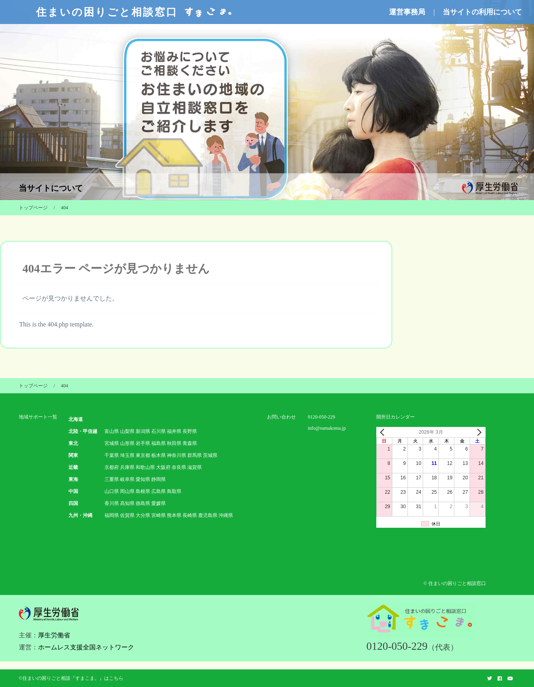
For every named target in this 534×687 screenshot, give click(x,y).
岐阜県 (127, 479)
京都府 (111, 467)
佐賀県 (127, 515)
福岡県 (111, 515)
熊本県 (174, 515)
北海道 (75, 419)
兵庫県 (127, 467)
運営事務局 (407, 12)
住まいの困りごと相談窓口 (135, 12)
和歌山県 (145, 467)
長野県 (190, 431)
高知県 (127, 503)
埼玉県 (127, 455)
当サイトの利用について (482, 12)
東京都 (143, 455)
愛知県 (143, 479)
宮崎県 (158, 515)
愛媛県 (158, 503)
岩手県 (143, 443)
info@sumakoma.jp (327, 428)
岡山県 (127, 491)
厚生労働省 (54, 635)
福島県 (158, 443)
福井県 (174, 431)
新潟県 (143, 431)
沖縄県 (226, 515)
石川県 (158, 431)
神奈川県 (176, 455)
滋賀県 (194, 467)
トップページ (33, 207)
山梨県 (127, 431)
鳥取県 (174, 491)
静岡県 (158, 479)
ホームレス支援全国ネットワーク (86, 647)
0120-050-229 (321, 417)
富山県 (111, 431)
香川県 (111, 503)
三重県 (111, 479)
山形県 (127, 443)
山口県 (111, 491)
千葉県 (111, 455)
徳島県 (143, 503)
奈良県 (179, 467)
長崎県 (190, 515)
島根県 (143, 491)
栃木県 (158, 455)
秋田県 (174, 443)
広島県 (158, 491)
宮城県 (111, 443)
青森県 (190, 443)
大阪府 (163, 467)
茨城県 (210, 455)
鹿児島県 (207, 515)
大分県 (143, 515)
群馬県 (194, 455)
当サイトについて (51, 188)
